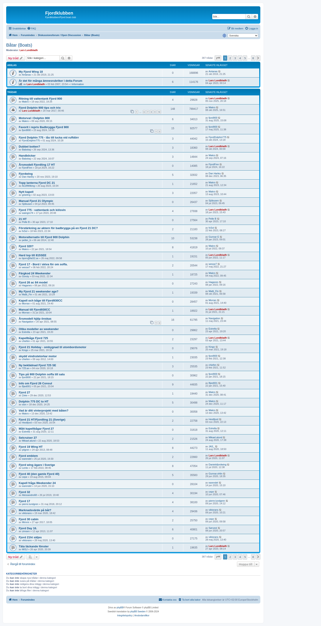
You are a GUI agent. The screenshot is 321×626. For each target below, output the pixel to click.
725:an (26, 368)
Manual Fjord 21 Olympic (36, 201)
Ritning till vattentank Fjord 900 (40, 98)
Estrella (26, 332)
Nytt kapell (26, 191)
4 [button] (240, 58)
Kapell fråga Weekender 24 (37, 483)
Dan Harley (28, 176)
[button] (218, 58)
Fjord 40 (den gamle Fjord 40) (39, 474)
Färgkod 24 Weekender (35, 273)
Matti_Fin (27, 294)
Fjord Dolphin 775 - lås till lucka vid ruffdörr (49, 137)
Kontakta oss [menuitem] (168, 599)
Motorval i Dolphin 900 (34, 118)
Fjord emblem (28, 455)
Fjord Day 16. (28, 528)
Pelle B (26, 222)
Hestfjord (27, 422)
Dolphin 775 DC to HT (34, 401)
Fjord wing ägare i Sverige (37, 465)
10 (159, 111)
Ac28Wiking (28, 185)
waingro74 (27, 213)
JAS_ (211, 446)
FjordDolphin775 (31, 140)
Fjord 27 (24, 392)
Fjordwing (26, 173)
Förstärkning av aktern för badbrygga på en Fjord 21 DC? (58, 228)
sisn (24, 404)
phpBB (120, 607)
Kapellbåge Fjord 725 (33, 338)
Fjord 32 (24, 492)
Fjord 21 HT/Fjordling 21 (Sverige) (42, 419)
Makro (25, 101)
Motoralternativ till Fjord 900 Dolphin (44, 237)
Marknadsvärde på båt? (35, 510)
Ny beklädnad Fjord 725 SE (37, 365)
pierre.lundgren (30, 504)
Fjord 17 (24, 501)
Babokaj (26, 149)
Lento (25, 468)
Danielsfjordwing (218, 464)
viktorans (27, 513)
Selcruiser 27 (28, 437)
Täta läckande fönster (34, 546)
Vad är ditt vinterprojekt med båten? (43, 410)
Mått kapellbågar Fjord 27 (36, 428)
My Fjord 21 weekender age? (38, 291)
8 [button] (253, 58)
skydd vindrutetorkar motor (38, 356)
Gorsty (25, 276)
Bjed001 (26, 386)
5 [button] (245, 58)
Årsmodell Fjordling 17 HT (37, 164)
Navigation (28, 321)
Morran (26, 303)
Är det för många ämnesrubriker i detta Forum (50, 80)
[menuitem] (31, 28)
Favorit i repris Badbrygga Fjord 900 (44, 127)
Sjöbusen (27, 204)
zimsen (26, 531)
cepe (24, 477)
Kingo (25, 350)
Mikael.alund (29, 440)
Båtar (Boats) (19, 45)
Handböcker (27, 155)
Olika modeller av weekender (39, 329)
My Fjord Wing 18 (31, 71)
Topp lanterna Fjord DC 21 (37, 182)
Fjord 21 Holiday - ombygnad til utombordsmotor (52, 347)
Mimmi (25, 522)
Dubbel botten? (29, 146)
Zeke (24, 395)
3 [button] (235, 58)
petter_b (26, 240)
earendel (27, 458)
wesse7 (26, 267)
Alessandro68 (29, 495)
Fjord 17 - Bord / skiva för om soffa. (43, 264)
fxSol (24, 231)
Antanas (26, 74)
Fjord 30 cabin (28, 519)
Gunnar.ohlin (215, 473)
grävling (26, 194)
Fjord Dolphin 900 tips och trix (40, 107)
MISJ (25, 549)
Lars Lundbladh (29, 50)
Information (78, 84)
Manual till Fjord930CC (34, 309)
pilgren (25, 449)
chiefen (26, 341)
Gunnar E (214, 236)
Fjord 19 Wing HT (31, 446)
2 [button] (230, 58)
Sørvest (213, 528)
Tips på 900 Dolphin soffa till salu (42, 374)
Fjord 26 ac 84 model (33, 282)
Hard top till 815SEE (32, 255)
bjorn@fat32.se (30, 258)
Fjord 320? (26, 246)
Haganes (27, 285)
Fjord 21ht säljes (30, 537)
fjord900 (213, 117)
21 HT (23, 219)
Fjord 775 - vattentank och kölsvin (42, 210)
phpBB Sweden (138, 611)
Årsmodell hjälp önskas (35, 318)
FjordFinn (27, 167)
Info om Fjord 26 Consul (35, 383)
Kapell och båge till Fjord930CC (40, 300)
